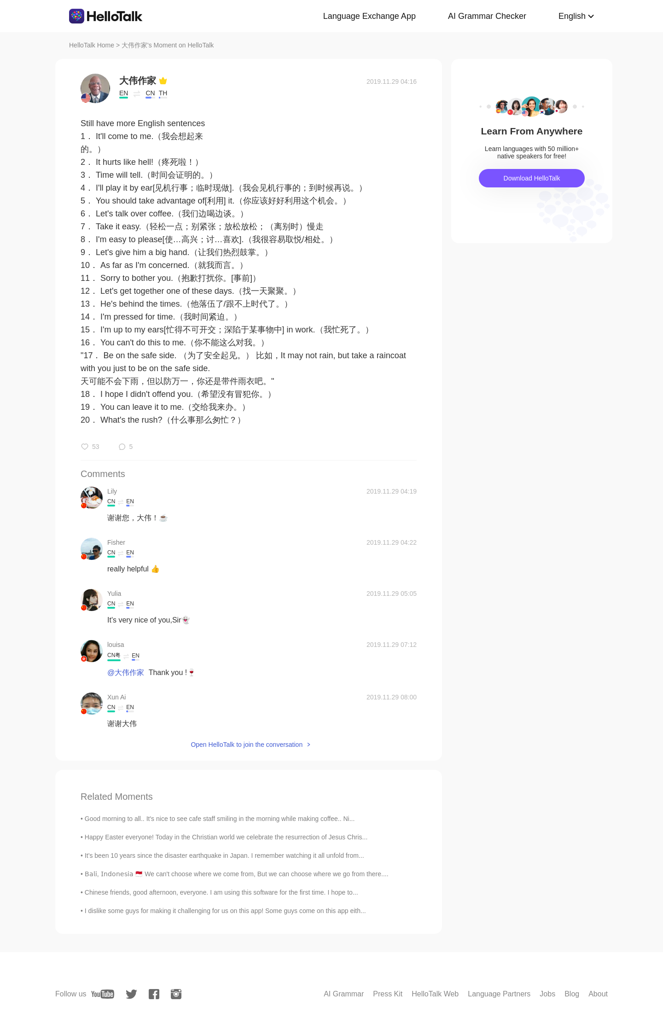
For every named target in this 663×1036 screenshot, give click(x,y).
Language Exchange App (369, 16)
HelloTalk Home (91, 45)
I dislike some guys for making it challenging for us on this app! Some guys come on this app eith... (225, 910)
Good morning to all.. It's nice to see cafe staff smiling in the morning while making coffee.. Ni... (220, 818)
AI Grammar (344, 994)
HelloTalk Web (435, 994)
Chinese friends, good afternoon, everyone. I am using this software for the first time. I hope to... (221, 892)
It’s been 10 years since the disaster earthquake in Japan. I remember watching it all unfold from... (224, 855)
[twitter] (131, 994)
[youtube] (102, 994)
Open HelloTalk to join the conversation (246, 744)
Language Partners (499, 994)
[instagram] (176, 994)
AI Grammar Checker (487, 16)
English (572, 16)
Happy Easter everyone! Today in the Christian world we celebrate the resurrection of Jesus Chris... (226, 837)
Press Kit (387, 994)
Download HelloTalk (532, 178)
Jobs (547, 994)
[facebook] (154, 994)
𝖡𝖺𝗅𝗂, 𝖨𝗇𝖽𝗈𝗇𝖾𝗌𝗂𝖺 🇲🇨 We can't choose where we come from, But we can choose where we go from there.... (237, 874)
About (598, 994)
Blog (571, 994)
